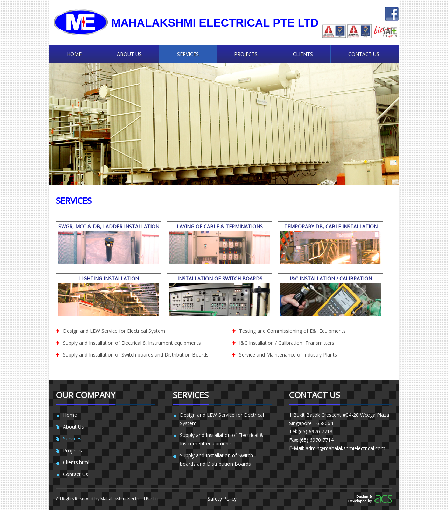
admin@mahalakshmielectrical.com (345, 448)
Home (74, 54)
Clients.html (76, 462)
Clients (303, 54)
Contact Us (363, 54)
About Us (129, 54)
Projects (246, 54)
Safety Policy (222, 498)
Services (188, 54)
